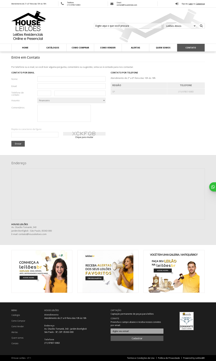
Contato (190, 47)
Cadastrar (137, 338)
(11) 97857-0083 (73, 5)
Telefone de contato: (17, 93)
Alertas (135, 47)
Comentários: (18, 107)
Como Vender (108, 47)
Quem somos (163, 47)
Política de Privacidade (169, 358)
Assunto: (15, 100)
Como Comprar (80, 47)
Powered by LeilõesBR (194, 358)
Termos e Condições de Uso (141, 358)
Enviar (18, 143)
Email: (14, 86)
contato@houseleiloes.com (32, 234)
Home (25, 47)
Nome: (14, 78)
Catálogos (52, 47)
